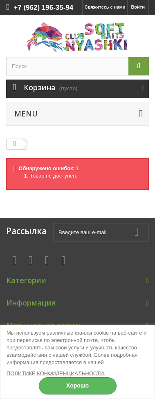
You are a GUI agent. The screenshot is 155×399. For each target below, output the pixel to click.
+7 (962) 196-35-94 (43, 7)
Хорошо (77, 385)
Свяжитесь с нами (105, 7)
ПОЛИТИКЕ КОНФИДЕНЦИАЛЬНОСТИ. (56, 373)
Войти (138, 7)
